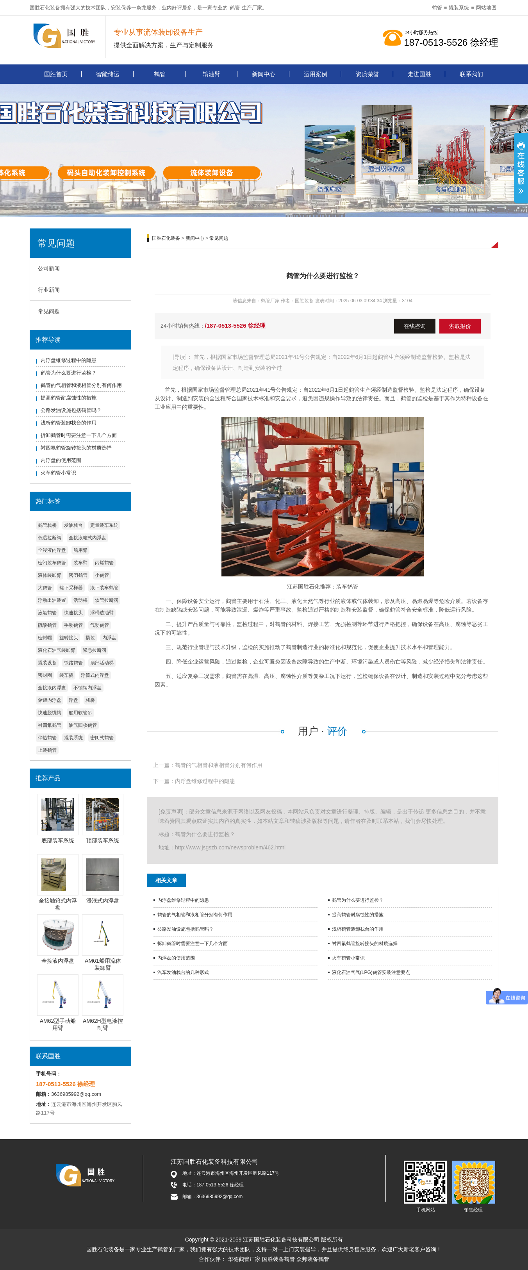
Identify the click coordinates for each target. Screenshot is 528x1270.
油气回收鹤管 (83, 725)
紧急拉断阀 (94, 650)
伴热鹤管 (47, 737)
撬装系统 (459, 8)
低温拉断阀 (49, 537)
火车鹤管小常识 (58, 473)
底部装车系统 (57, 840)
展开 (521, 172)
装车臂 (80, 562)
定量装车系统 (104, 525)
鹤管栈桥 (47, 525)
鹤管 (235, 8)
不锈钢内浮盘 (87, 687)
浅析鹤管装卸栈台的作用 (68, 423)
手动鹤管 (73, 625)
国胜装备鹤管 (278, 1259)
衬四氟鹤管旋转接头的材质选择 (76, 448)
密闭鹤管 (78, 575)
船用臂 (80, 550)
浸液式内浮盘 (102, 900)
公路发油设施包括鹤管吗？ (71, 410)
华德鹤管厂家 (244, 1259)
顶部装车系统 (102, 840)
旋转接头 (68, 637)
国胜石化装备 (166, 238)
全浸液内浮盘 (52, 550)
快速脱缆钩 (49, 712)
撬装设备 (47, 662)
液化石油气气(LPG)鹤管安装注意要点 (371, 972)
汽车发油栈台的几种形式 (183, 972)
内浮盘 (109, 637)
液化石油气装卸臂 (56, 650)
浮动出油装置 (52, 600)
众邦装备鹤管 (312, 1259)
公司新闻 (49, 268)
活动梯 (80, 600)
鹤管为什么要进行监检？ (68, 373)
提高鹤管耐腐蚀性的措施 (68, 398)
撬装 (90, 637)
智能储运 (108, 74)
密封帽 (45, 637)
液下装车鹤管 (104, 587)
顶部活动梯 (102, 662)
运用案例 (315, 74)
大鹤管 (45, 587)
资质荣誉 (367, 74)
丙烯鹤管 (104, 562)
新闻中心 (263, 74)
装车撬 (66, 675)
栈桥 (90, 700)
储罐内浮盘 (49, 700)
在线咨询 (415, 326)
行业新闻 (49, 290)
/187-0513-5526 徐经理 (235, 325)
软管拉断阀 (106, 600)
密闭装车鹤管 (52, 562)
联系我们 (471, 74)
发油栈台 (73, 525)
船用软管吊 (80, 712)
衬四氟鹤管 (49, 725)
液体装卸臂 (49, 575)
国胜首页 (56, 74)
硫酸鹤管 (47, 625)
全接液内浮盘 (52, 687)
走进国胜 (419, 74)
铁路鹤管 (73, 662)
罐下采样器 (71, 587)
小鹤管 (102, 575)
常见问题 (49, 311)
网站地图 (486, 8)
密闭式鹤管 (102, 737)
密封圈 (45, 675)
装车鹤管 (347, 586)
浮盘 (73, 700)
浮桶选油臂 (102, 612)
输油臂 (211, 74)
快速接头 (73, 612)
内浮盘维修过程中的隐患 (68, 360)
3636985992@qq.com (76, 1094)
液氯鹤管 (47, 612)
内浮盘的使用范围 (61, 460)
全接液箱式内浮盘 (87, 537)
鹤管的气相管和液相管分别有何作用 (81, 385)
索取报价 (460, 326)
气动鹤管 (99, 625)
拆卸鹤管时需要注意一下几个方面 (79, 435)
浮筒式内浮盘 (95, 675)
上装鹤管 (47, 750)
